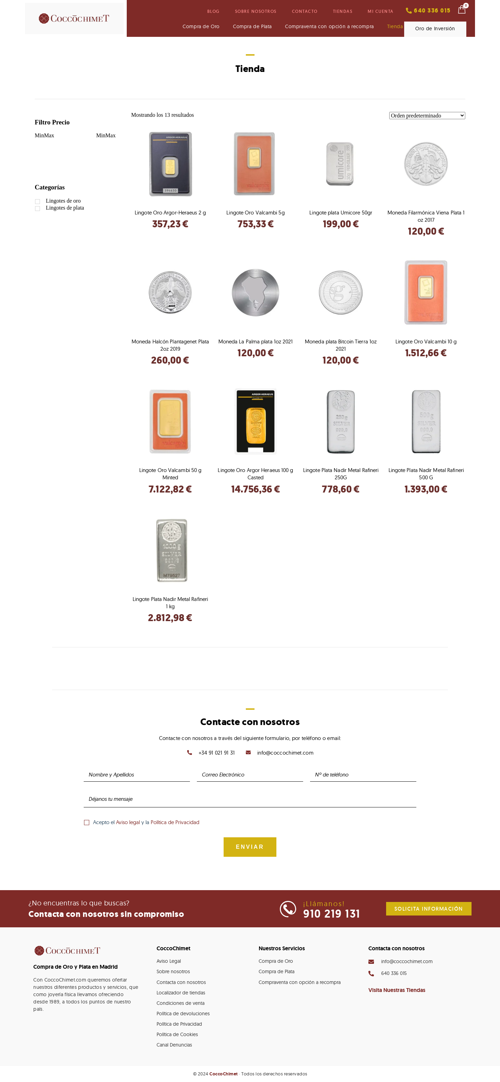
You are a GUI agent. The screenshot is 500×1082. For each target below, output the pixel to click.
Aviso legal (128, 822)
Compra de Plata (252, 26)
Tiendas (343, 11)
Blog (213, 11)
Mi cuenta (381, 11)
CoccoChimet (223, 1074)
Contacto (305, 11)
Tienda (395, 26)
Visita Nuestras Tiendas (396, 990)
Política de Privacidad (175, 822)
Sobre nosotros (256, 11)
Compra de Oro (201, 26)
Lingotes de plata (65, 208)
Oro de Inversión (435, 28)
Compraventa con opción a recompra (329, 26)
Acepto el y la (146, 822)
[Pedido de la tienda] (427, 115)
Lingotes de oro (63, 201)
